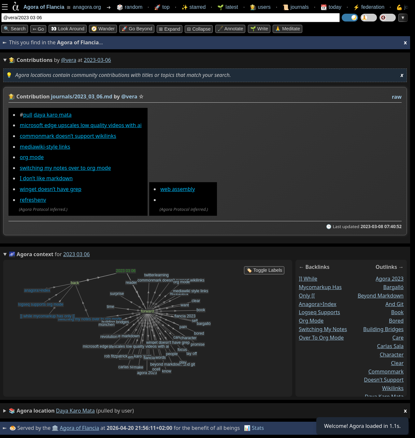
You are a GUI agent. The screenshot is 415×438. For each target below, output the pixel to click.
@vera (68, 60)
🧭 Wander (103, 28)
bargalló (393, 286)
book (397, 312)
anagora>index (317, 303)
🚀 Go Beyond (137, 28)
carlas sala (390, 345)
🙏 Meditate (287, 28)
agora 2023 (390, 278)
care (398, 337)
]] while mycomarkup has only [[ (320, 287)
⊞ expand (169, 29)
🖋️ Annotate (230, 28)
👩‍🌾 (11, 96)
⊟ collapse (198, 29)
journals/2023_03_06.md (81, 96)
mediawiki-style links (45, 146)
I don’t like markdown (46, 178)
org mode (32, 157)
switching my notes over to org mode (65, 167)
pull (27, 114)
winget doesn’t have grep (50, 189)
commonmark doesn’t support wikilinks (68, 135)
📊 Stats (254, 427)
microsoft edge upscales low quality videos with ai (81, 125)
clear (397, 362)
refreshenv (33, 199)
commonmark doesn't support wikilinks (384, 380)
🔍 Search (15, 28)
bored (396, 320)
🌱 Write (259, 28)
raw (397, 96)
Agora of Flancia (79, 427)
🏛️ (55, 427)
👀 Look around (67, 28)
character (392, 354)
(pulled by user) (208, 410)
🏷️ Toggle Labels (264, 270)
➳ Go (38, 29)
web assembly (177, 189)
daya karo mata (52, 114)
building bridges (383, 329)
